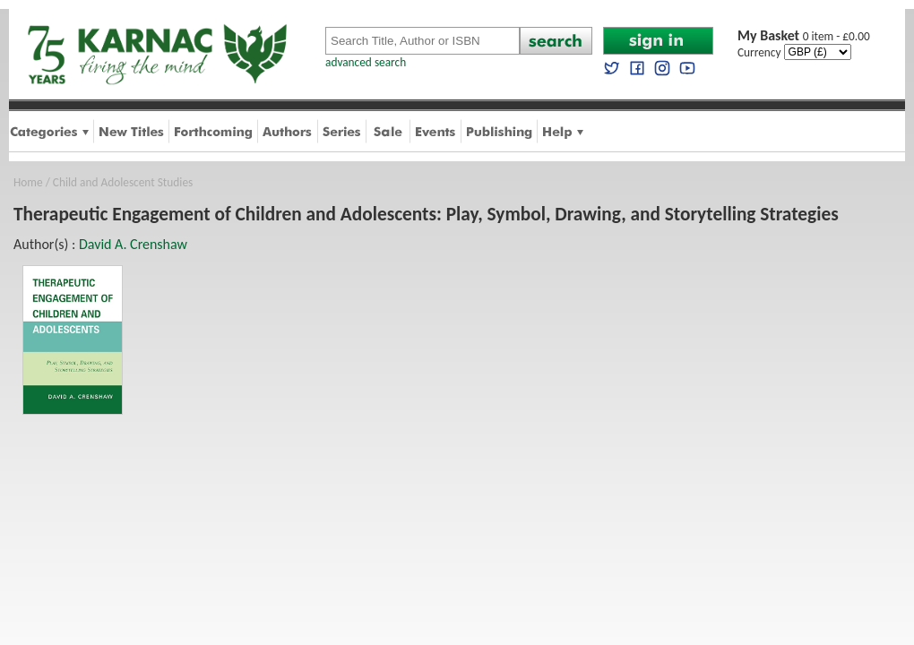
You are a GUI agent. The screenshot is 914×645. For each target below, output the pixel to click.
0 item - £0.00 (803, 36)
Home (28, 182)
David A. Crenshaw (133, 244)
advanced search (365, 62)
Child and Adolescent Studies (123, 182)
